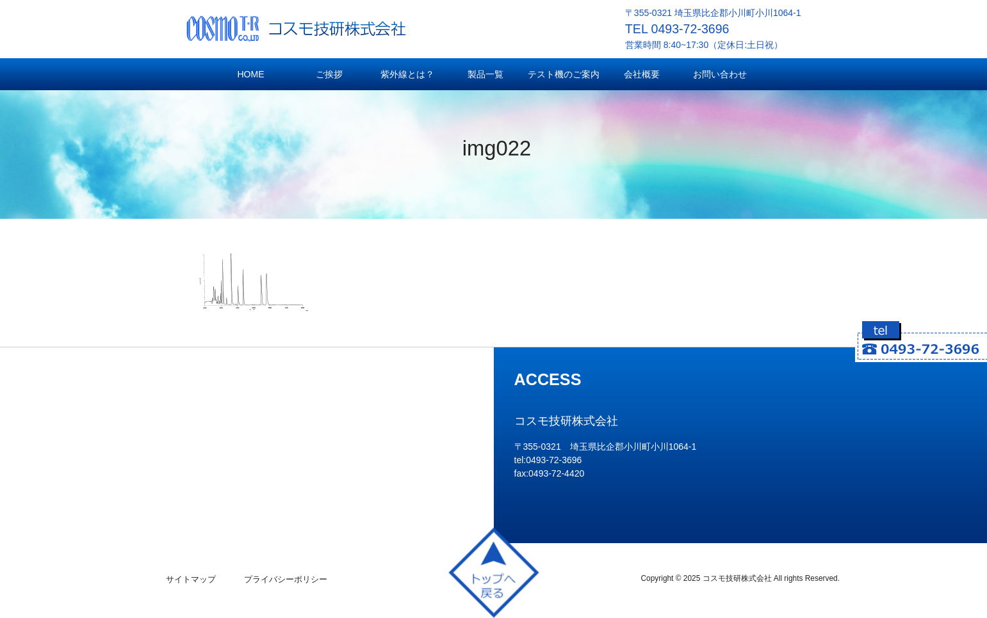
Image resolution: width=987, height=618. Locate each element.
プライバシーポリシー (285, 579)
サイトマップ (191, 579)
